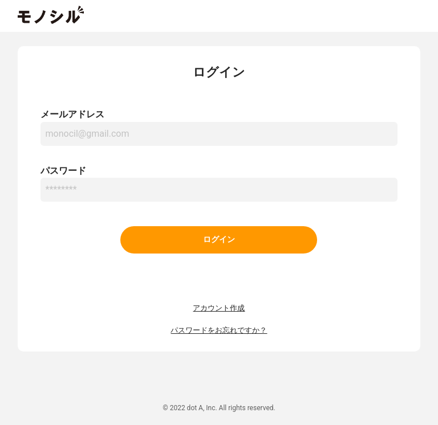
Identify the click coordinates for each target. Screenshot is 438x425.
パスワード (63, 170)
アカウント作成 (219, 308)
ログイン (219, 239)
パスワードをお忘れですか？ (219, 330)
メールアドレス (72, 114)
